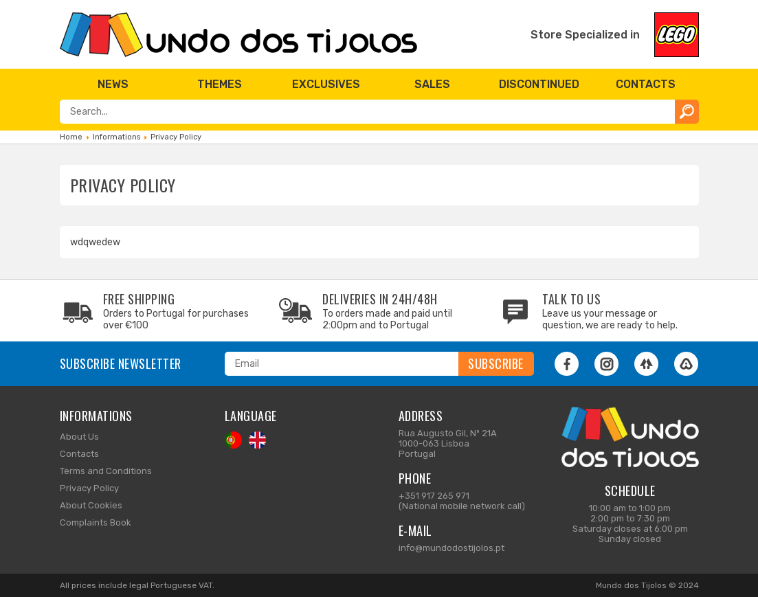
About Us (79, 436)
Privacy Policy (89, 488)
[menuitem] (113, 84)
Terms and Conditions (106, 471)
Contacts (79, 454)
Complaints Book (95, 522)
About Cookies (91, 505)
